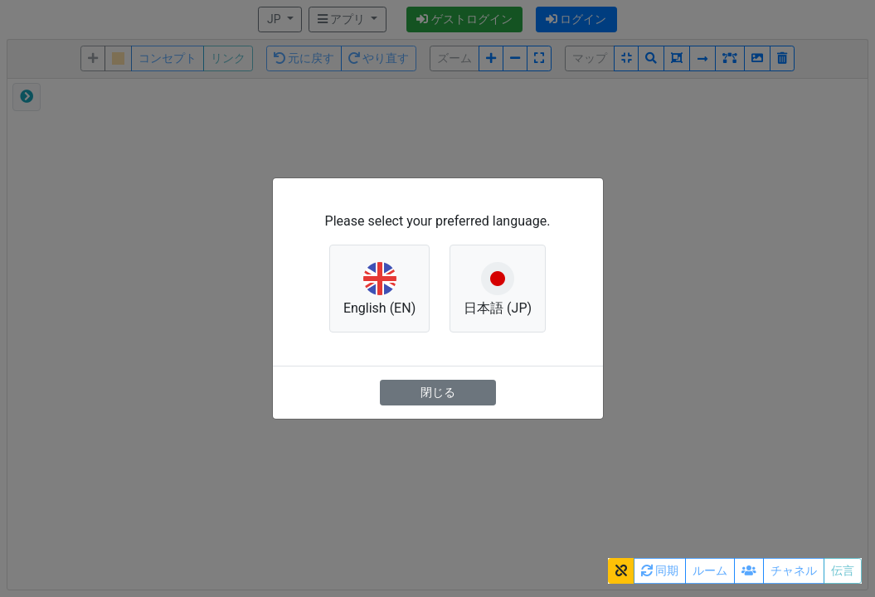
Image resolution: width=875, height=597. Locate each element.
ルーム (710, 570)
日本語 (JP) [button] (498, 287)
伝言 (842, 570)
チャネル (793, 570)
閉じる (437, 392)
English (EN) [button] (379, 287)
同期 (659, 570)
